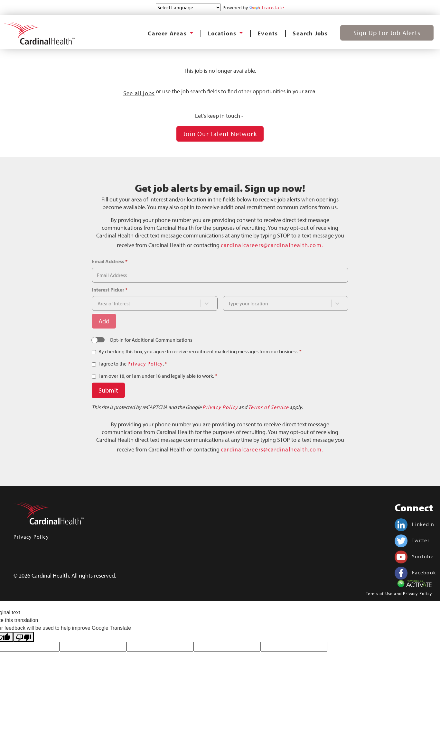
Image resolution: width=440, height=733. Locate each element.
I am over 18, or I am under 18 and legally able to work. (157, 376)
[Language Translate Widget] (188, 7)
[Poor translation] (23, 637)
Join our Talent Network (220, 134)
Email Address (109, 261)
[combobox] (149, 303)
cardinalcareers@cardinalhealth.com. (272, 245)
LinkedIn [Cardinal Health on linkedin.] (414, 524)
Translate (266, 7)
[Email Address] (220, 275)
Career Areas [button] (168, 33)
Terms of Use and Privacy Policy (399, 593)
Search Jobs (310, 33)
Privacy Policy (145, 363)
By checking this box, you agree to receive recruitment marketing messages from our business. (200, 351)
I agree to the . (132, 363)
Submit (108, 390)
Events (267, 33)
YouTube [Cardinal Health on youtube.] (414, 556)
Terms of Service (268, 407)
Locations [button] (223, 33)
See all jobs (138, 93)
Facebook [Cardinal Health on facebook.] (415, 572)
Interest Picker (109, 289)
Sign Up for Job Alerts (386, 33)
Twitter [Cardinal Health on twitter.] (412, 540)
